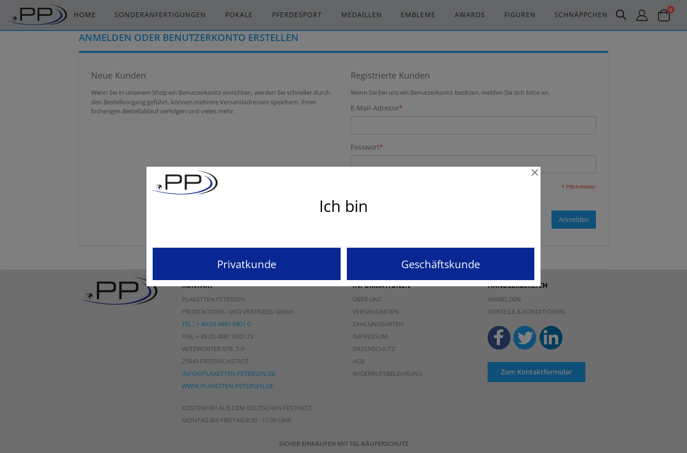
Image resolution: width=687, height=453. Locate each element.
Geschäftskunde (440, 264)
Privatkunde (246, 264)
